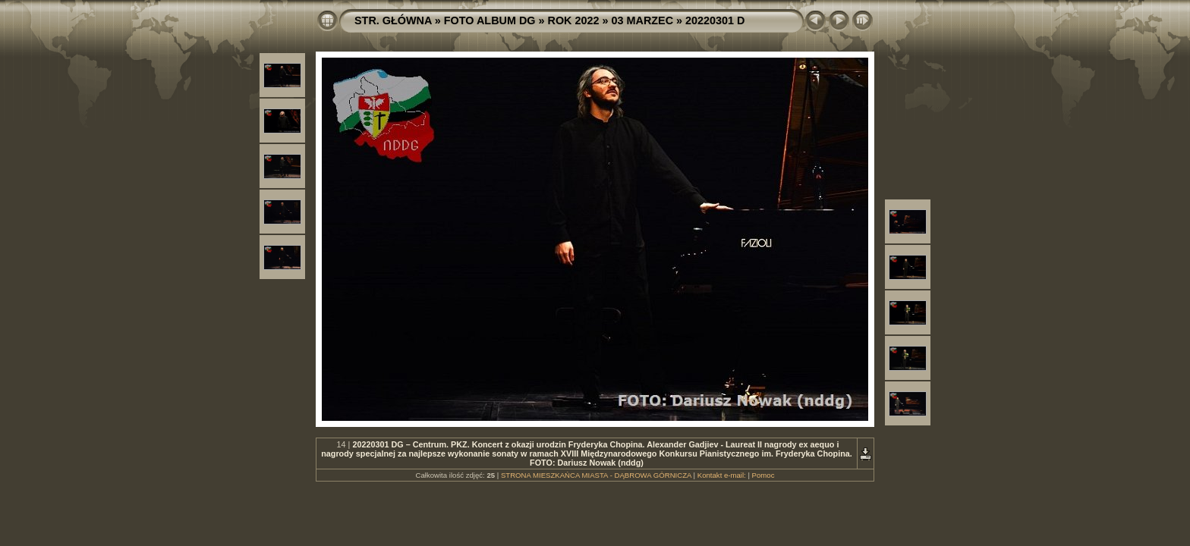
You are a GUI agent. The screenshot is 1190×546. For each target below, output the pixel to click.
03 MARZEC (643, 20)
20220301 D (715, 20)
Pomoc (763, 475)
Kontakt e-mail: (721, 475)
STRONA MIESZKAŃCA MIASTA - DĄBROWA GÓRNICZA (596, 475)
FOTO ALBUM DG (490, 20)
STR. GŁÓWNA (393, 20)
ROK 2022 (574, 20)
